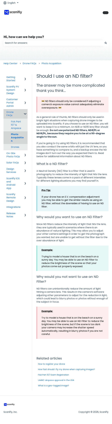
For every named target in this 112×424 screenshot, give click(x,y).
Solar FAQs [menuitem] (12, 162)
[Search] (105, 43)
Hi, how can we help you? (24, 37)
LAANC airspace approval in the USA (56, 380)
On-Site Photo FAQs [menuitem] (13, 155)
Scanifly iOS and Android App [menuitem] (13, 183)
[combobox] (53, 43)
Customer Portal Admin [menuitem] (12, 103)
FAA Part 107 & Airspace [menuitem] (16, 125)
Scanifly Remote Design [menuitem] (11, 198)
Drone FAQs (29, 63)
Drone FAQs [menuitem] (10, 113)
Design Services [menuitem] (11, 170)
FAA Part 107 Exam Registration (53, 374)
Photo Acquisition (51, 63)
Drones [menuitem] (15, 147)
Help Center (11, 63)
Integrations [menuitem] (13, 207)
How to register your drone (51, 364)
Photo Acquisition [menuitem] (17, 138)
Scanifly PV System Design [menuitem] (12, 90)
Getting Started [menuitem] (10, 79)
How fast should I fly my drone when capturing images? (66, 369)
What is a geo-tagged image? (53, 385)
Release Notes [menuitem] (10, 215)
